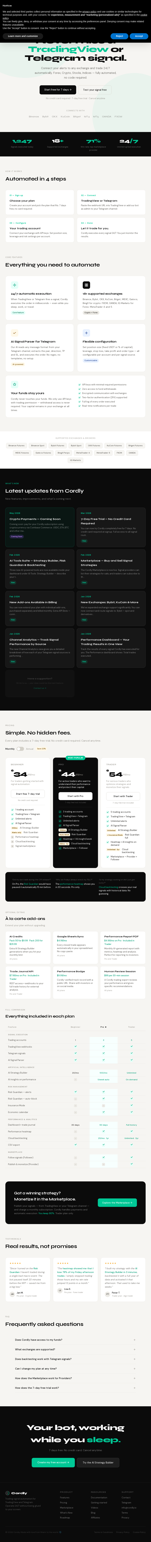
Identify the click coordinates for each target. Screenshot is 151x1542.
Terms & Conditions (103, 1532)
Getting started (99, 1502)
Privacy (125, 1517)
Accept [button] (139, 36)
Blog (93, 1512)
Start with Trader (123, 796)
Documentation (99, 1497)
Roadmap (65, 1517)
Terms (125, 1512)
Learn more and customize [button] (23, 36)
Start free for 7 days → (57, 89)
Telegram (126, 1502)
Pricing (63, 1502)
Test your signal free (95, 90)
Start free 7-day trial (28, 794)
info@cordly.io (129, 1507)
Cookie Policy (139, 1532)
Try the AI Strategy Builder (98, 1462)
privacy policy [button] (89, 11)
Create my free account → (53, 1462)
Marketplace (66, 1507)
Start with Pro (75, 796)
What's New (66, 1512)
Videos (94, 1507)
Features (64, 1497)
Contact (126, 1497)
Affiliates (95, 1517)
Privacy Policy (123, 1532)
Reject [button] (119, 36)
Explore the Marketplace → (117, 1203)
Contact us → (40, 688)
